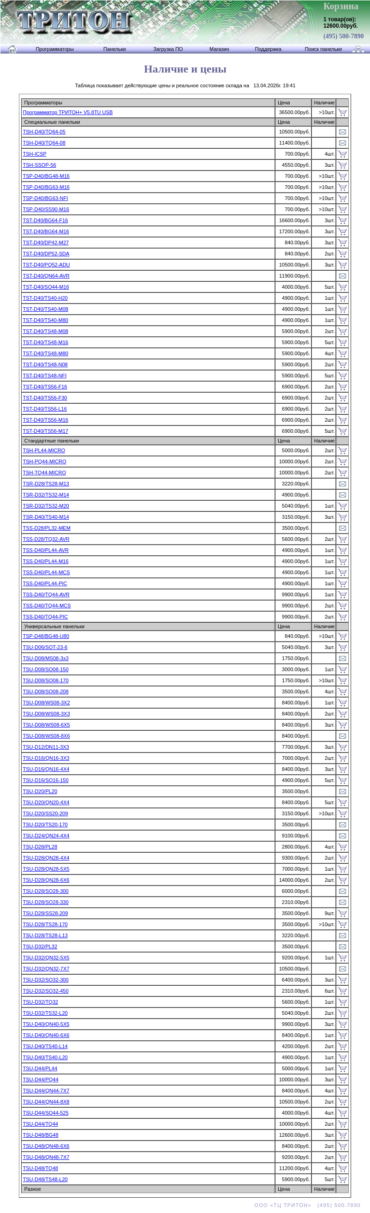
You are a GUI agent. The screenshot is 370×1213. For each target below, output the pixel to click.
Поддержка (268, 49)
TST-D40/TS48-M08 (45, 331)
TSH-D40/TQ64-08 (44, 143)
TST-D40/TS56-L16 (44, 409)
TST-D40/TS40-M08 (45, 309)
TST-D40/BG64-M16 (46, 231)
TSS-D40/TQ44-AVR (46, 594)
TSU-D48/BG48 (40, 1135)
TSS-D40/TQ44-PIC (45, 616)
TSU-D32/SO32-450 (45, 991)
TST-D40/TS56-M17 (45, 431)
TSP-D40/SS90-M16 (46, 209)
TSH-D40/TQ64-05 (44, 131)
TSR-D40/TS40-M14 (46, 517)
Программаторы (54, 49)
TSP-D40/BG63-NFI (45, 198)
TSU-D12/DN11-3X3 (46, 747)
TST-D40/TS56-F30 (45, 397)
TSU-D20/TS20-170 (45, 824)
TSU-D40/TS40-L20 (45, 1057)
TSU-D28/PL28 (40, 846)
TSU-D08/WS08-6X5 (46, 725)
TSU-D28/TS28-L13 (45, 935)
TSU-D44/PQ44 (40, 1079)
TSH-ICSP (34, 154)
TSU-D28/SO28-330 (45, 902)
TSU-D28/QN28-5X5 (46, 869)
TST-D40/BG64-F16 (45, 220)
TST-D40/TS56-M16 (45, 420)
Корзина (340, 6)
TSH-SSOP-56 (39, 165)
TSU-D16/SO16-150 (45, 780)
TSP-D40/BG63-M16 (46, 187)
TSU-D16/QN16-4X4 (46, 769)
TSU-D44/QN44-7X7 (46, 1090)
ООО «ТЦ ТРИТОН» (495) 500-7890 (307, 1205)
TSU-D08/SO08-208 (45, 691)
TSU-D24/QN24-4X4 (46, 835)
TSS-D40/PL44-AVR (45, 550)
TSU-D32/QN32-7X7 (46, 968)
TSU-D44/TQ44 (40, 1124)
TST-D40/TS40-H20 (45, 298)
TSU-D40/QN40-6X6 (46, 1035)
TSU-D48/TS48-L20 (45, 1179)
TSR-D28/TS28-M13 (46, 483)
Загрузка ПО (168, 49)
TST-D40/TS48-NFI (44, 375)
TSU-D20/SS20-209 (45, 813)
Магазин (219, 49)
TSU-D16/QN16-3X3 (46, 758)
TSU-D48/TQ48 (40, 1168)
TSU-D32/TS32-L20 (45, 1013)
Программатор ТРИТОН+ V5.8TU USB (68, 112)
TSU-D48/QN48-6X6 (46, 1146)
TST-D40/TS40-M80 (45, 320)
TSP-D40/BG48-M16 (46, 176)
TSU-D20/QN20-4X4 (46, 802)
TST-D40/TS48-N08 (45, 364)
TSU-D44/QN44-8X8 (46, 1101)
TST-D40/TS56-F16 (45, 386)
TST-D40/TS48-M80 (45, 353)
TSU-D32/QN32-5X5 (46, 957)
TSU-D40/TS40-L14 (45, 1046)
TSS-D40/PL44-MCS (46, 572)
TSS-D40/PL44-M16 (45, 561)
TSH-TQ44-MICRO (44, 472)
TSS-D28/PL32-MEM (46, 528)
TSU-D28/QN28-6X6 (46, 880)
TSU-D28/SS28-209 (45, 913)
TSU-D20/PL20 (40, 791)
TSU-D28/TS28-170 (45, 924)
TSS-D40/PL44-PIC (45, 583)
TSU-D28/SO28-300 (45, 891)
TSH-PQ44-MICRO (44, 461)
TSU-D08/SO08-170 (45, 680)
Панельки (114, 49)
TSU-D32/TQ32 (40, 1002)
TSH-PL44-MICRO (44, 450)
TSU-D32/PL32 (40, 946)
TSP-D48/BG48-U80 (46, 636)
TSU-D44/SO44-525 (45, 1113)
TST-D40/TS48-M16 (45, 342)
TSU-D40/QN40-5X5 (46, 1024)
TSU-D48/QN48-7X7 (46, 1157)
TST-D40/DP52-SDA (46, 253)
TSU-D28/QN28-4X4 (46, 858)
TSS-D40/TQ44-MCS (47, 605)
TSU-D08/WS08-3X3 (46, 713)
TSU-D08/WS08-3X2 (46, 702)
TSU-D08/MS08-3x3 (45, 658)
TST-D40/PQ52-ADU (46, 264)
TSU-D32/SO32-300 (45, 980)
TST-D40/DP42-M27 (46, 242)
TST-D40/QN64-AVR (46, 276)
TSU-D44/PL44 (40, 1068)
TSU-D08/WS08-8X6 (46, 736)
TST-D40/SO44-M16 (46, 287)
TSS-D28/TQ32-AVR (46, 539)
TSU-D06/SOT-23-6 (45, 647)
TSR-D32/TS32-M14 (46, 494)
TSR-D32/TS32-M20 (46, 506)
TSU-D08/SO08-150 (45, 669)
